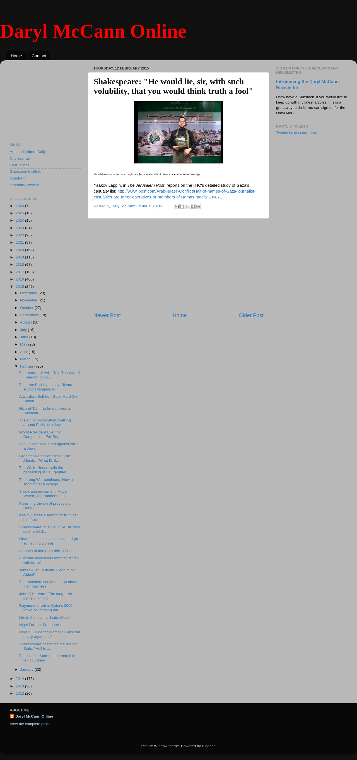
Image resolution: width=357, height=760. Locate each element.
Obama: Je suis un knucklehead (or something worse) (48, 541)
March (26, 359)
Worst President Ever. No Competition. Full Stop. (40, 434)
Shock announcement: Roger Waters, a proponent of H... (44, 493)
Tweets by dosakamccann (297, 133)
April (24, 352)
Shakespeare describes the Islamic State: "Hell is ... (48, 646)
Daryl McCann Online (93, 31)
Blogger (208, 746)
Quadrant (17, 178)
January (27, 669)
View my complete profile (31, 724)
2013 (20, 686)
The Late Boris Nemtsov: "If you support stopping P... (45, 387)
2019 (20, 257)
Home (16, 55)
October (27, 308)
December (29, 293)
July (24, 330)
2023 (20, 228)
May (24, 344)
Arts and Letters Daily (28, 152)
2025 (20, 213)
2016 (20, 279)
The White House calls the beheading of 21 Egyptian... (44, 470)
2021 (20, 242)
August (26, 322)
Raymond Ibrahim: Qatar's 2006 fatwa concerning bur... (46, 607)
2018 (20, 264)
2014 (20, 679)
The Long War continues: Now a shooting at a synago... (46, 482)
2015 (20, 286)
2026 (20, 206)
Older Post (251, 315)
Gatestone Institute (25, 171)
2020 (20, 250)
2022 (20, 235)
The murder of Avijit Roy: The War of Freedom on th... (49, 375)
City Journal (20, 158)
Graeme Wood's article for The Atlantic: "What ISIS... (44, 458)
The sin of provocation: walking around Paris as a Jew (45, 422)
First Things (19, 165)
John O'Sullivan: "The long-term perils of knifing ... (45, 596)
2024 (20, 220)
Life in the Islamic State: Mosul (44, 617)
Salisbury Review (24, 185)
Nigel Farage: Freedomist (40, 625)
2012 (20, 693)
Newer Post (107, 315)
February (28, 366)
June (24, 337)
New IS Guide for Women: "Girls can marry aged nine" (49, 634)
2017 (20, 272)
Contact (39, 55)
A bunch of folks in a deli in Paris (46, 551)
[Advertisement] (178, 265)
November (29, 300)
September (30, 315)
